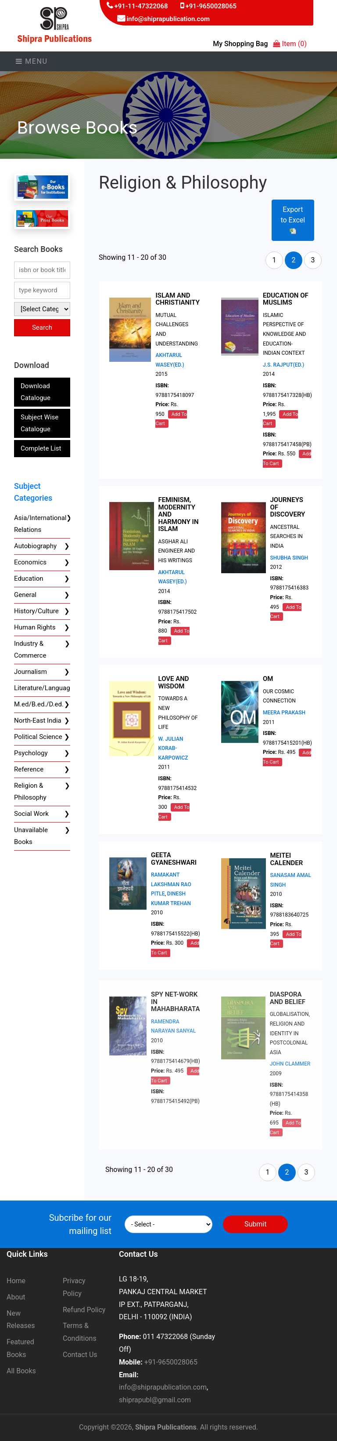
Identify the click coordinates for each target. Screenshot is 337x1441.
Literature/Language (44, 688)
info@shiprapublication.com (168, 19)
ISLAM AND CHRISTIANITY (177, 299)
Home (16, 1281)
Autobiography (35, 546)
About (16, 1297)
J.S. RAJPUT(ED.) (283, 365)
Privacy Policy (74, 1287)
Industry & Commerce (30, 649)
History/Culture (36, 611)
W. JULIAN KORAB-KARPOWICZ (173, 756)
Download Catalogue (35, 392)
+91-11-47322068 (141, 6)
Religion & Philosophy (30, 791)
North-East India (37, 720)
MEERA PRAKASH (284, 725)
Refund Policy (84, 1310)
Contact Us (80, 1354)
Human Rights (35, 627)
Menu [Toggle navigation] (31, 61)
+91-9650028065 (211, 6)
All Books (21, 1371)
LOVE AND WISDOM (173, 691)
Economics (30, 562)
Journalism (30, 672)
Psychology (31, 753)
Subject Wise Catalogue (39, 423)
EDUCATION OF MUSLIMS (285, 299)
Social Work (31, 814)
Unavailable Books (31, 836)
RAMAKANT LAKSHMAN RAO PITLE (171, 900)
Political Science (38, 737)
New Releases (21, 1319)
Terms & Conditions (80, 1332)
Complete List (41, 448)
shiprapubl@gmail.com (155, 1400)
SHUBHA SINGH (289, 563)
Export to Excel (292, 219)
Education (28, 578)
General (25, 595)
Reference (28, 769)
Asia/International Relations (40, 524)
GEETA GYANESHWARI (174, 874)
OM (268, 691)
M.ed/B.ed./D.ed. (39, 704)
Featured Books (20, 1348)
